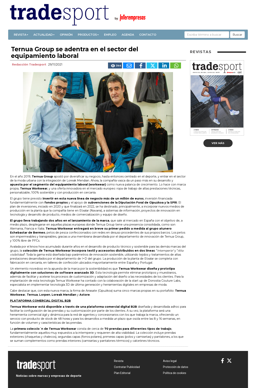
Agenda (128, 34)
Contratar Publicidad (127, 367)
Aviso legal (170, 361)
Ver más (218, 143)
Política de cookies (174, 373)
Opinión (66, 34)
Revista (21, 34)
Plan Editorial (122, 373)
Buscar (237, 34)
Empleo (110, 34)
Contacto (147, 34)
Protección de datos (175, 367)
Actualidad (44, 34)
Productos (88, 34)
